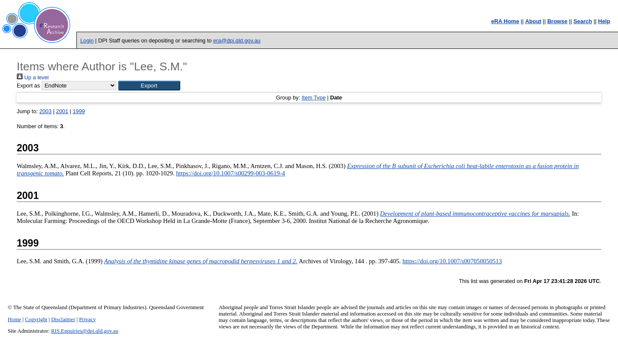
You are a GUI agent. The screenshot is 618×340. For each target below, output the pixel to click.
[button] (149, 85)
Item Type (314, 97)
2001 (62, 111)
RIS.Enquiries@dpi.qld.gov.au (84, 331)
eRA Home (505, 21)
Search (582, 21)
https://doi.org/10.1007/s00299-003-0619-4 (230, 173)
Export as (28, 85)
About (533, 21)
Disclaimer (63, 319)
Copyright (36, 319)
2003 (45, 111)
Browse (557, 21)
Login (87, 40)
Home (14, 319)
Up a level (32, 77)
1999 (79, 111)
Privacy (87, 319)
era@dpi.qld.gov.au (237, 40)
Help (604, 21)
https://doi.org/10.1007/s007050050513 (452, 261)
